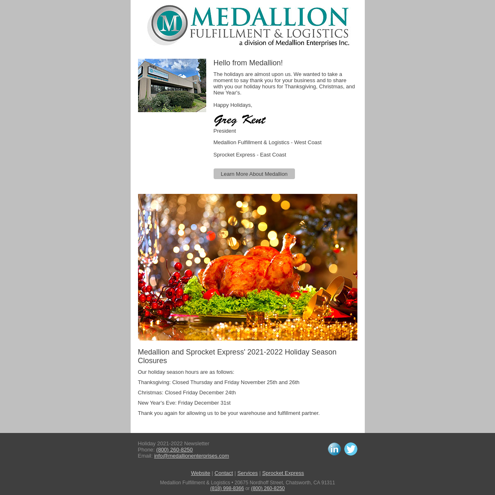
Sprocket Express (283, 473)
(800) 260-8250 (174, 450)
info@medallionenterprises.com (191, 456)
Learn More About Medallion (254, 174)
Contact (223, 473)
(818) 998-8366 (227, 488)
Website (200, 473)
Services (247, 473)
